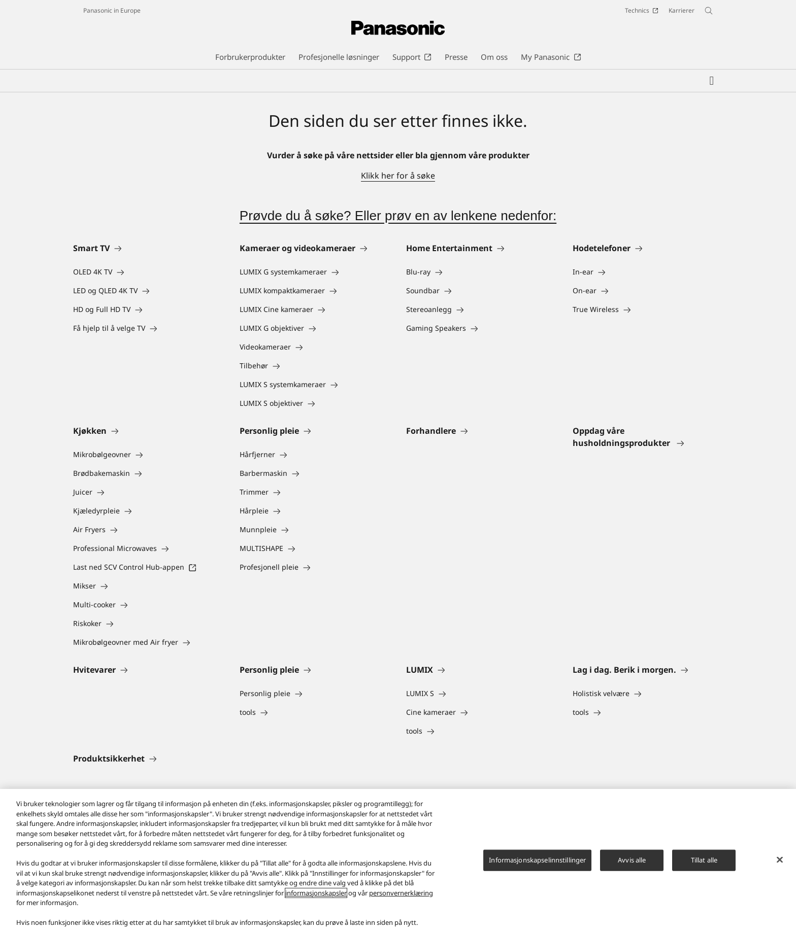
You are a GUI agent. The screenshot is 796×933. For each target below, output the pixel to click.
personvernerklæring (401, 892)
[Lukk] (780, 860)
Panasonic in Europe (112, 10)
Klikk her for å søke (398, 175)
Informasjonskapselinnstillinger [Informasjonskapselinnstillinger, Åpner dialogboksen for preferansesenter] (537, 860)
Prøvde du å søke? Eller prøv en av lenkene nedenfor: (398, 215)
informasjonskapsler (316, 892)
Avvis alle (632, 860)
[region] (398, 861)
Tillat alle (704, 860)
